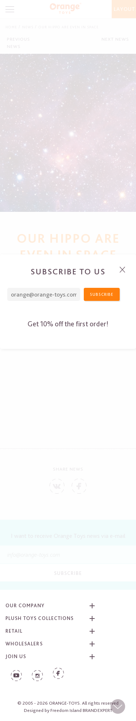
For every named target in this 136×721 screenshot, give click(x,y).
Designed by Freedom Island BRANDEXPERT (68, 710)
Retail (13, 631)
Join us (15, 656)
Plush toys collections (39, 618)
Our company (25, 605)
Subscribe (68, 573)
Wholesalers (24, 644)
